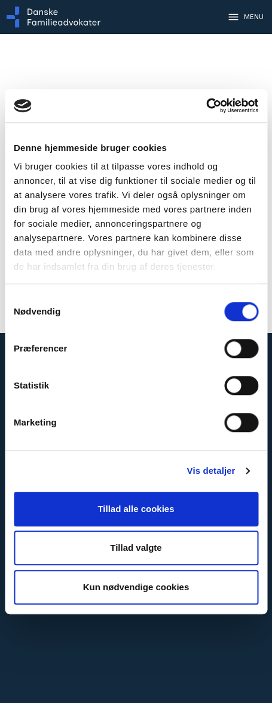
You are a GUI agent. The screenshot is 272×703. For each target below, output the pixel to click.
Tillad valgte (135, 547)
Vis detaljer (211, 470)
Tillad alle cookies (135, 509)
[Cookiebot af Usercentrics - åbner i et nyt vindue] (206, 105)
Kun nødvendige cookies (136, 587)
